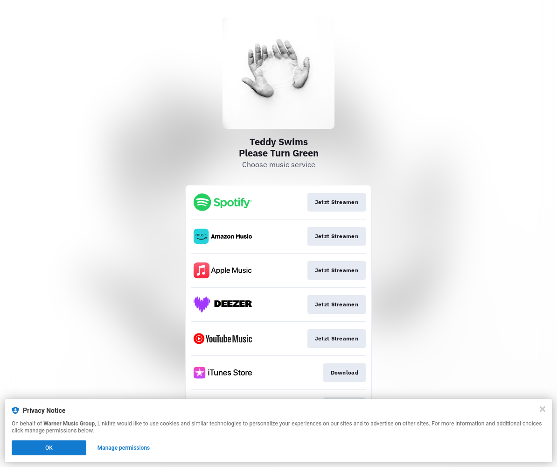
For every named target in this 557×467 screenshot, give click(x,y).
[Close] (542, 409)
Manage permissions (123, 448)
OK (49, 448)
